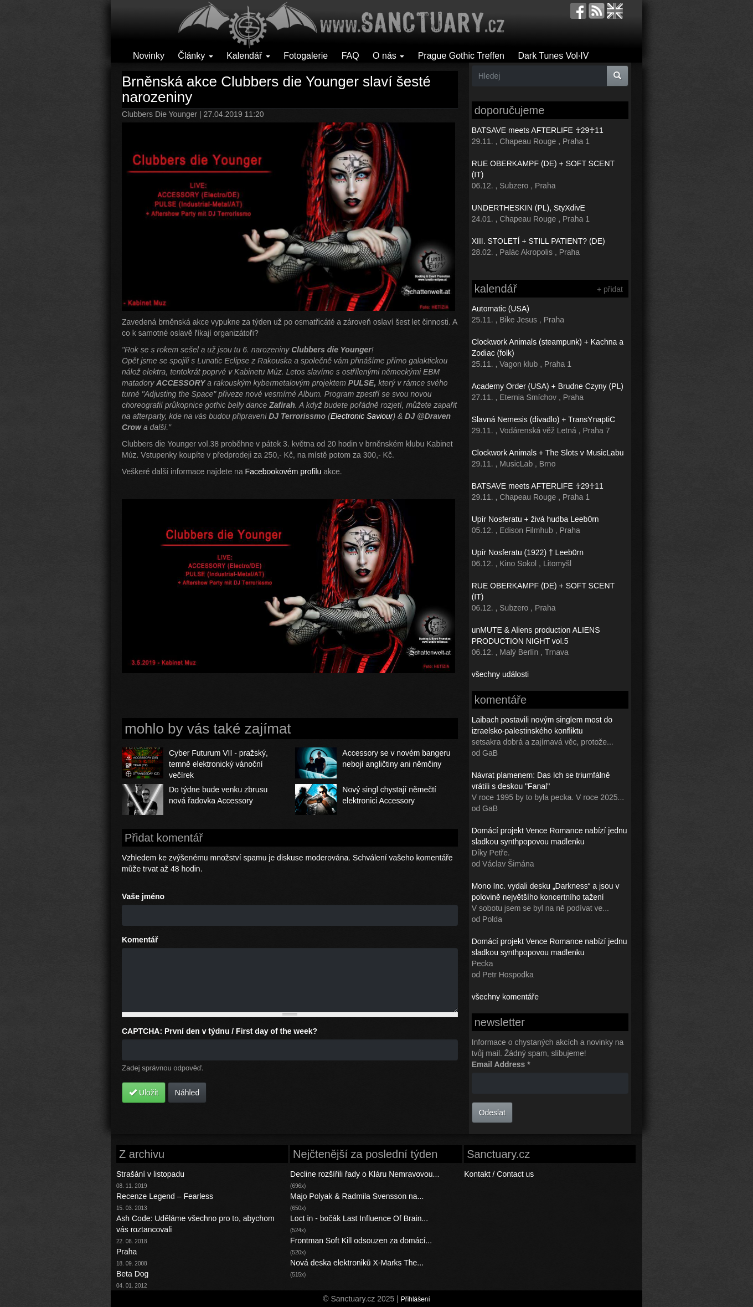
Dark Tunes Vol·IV (553, 55)
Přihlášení (415, 1299)
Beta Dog (132, 1273)
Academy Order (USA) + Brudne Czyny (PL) (547, 386)
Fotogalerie (305, 55)
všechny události (500, 674)
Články (195, 55)
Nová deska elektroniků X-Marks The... (357, 1262)
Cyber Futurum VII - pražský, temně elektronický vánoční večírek (218, 764)
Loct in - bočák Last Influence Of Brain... (359, 1218)
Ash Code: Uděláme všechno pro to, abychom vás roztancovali (195, 1224)
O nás (388, 55)
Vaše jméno (143, 896)
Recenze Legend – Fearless (164, 1196)
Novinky (148, 55)
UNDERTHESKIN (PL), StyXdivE (528, 207)
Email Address (501, 1064)
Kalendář (248, 55)
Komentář (140, 939)
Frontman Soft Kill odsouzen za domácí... (361, 1240)
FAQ (350, 55)
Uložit (143, 1092)
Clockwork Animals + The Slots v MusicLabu (548, 452)
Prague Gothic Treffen (461, 55)
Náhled (187, 1092)
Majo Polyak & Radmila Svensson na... (357, 1196)
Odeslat (492, 1112)
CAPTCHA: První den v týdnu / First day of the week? (219, 1031)
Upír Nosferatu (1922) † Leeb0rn (528, 552)
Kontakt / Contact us (499, 1174)
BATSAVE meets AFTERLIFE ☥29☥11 (538, 130)
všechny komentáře (505, 996)
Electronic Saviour (362, 416)
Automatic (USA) (500, 308)
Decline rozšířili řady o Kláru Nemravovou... (364, 1174)
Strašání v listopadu (150, 1174)
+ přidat (610, 289)
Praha (126, 1251)
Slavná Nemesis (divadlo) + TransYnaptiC (544, 419)
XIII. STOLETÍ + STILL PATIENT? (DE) (538, 241)
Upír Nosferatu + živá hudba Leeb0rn (535, 519)
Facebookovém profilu (283, 471)
